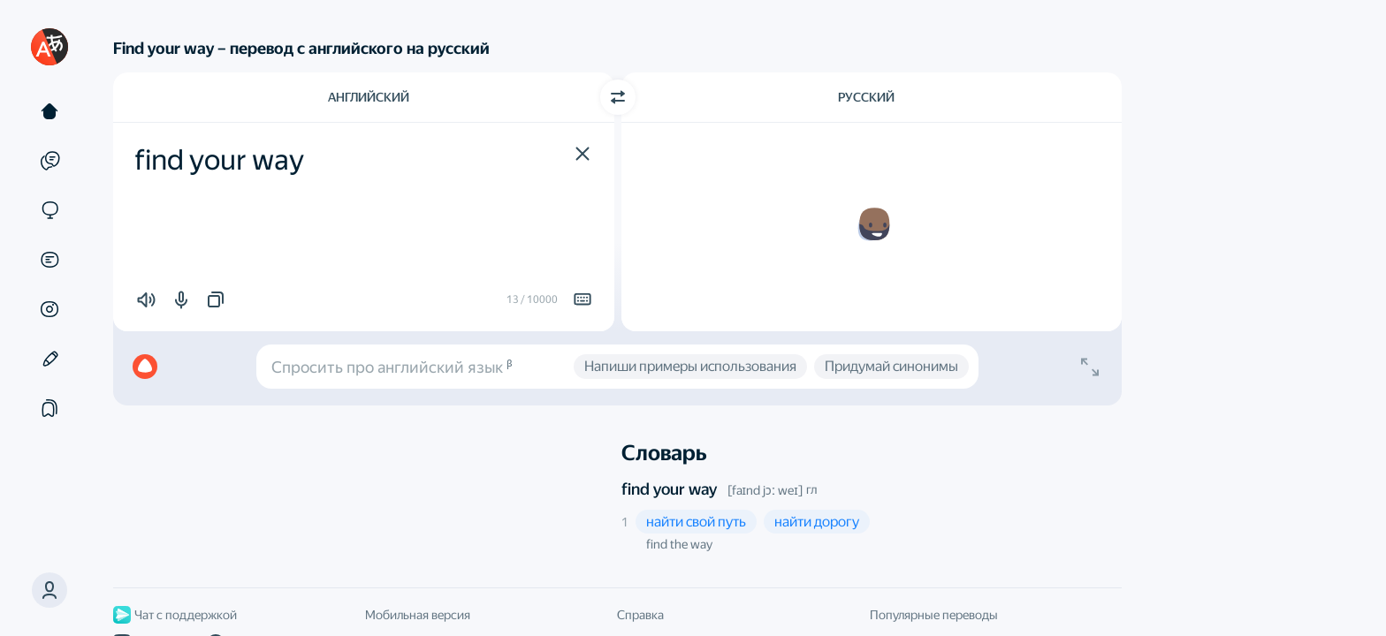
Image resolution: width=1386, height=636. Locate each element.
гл (811, 489)
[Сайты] (49, 210)
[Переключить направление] (618, 97)
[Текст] (49, 111)
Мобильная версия (417, 615)
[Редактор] (49, 358)
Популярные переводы (934, 615)
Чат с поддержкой (175, 615)
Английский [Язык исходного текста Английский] (368, 97)
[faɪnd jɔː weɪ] (765, 490)
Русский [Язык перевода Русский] (866, 97)
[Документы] (49, 259)
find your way (669, 489)
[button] (582, 153)
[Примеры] (49, 160)
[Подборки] (49, 408)
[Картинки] (49, 309)
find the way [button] (679, 544)
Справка (640, 615)
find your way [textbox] (219, 160)
